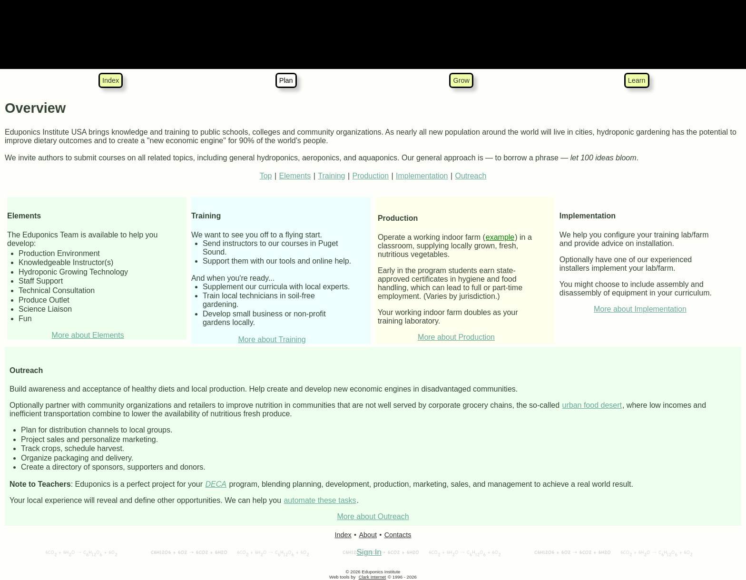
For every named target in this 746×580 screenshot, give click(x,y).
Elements (295, 176)
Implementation (422, 176)
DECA (216, 484)
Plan (286, 80)
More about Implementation (640, 309)
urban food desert (592, 405)
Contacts (398, 535)
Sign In (368, 552)
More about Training (271, 339)
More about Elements (88, 335)
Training (331, 176)
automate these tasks (320, 500)
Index (110, 80)
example (500, 237)
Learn (637, 80)
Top (266, 176)
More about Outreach (373, 516)
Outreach (471, 176)
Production (371, 176)
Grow (461, 80)
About (368, 535)
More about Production (456, 337)
